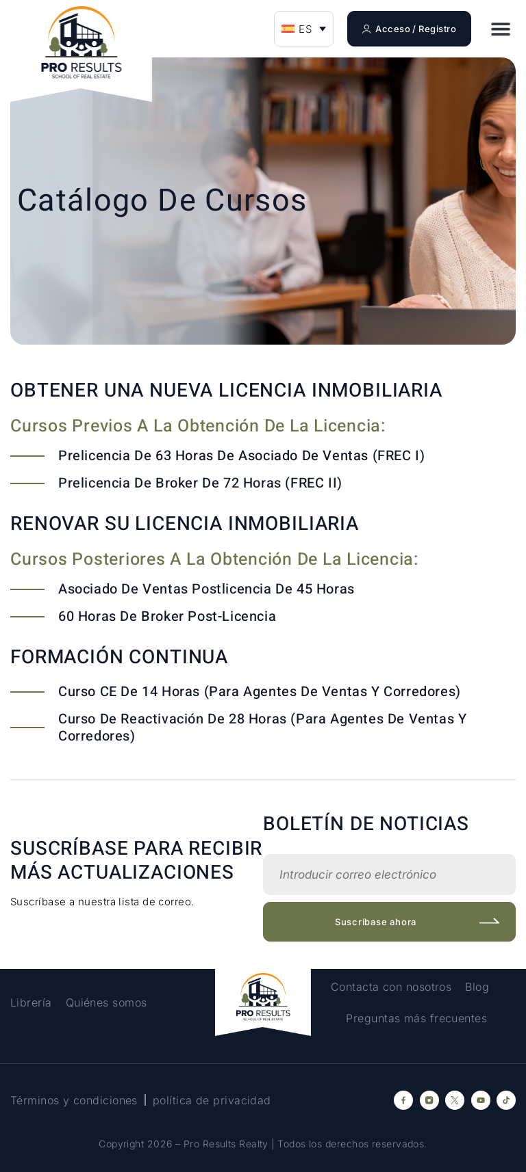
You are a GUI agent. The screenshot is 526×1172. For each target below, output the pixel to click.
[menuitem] (304, 28)
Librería (31, 1002)
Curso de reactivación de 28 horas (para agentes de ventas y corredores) (262, 727)
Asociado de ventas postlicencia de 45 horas (206, 589)
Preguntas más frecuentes (416, 1018)
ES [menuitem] (305, 29)
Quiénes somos (106, 1002)
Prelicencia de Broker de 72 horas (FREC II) (200, 483)
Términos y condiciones (74, 1100)
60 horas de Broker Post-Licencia (167, 616)
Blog (477, 987)
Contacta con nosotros (391, 987)
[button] (500, 29)
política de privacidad (212, 1100)
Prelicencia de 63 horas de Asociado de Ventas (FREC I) (241, 456)
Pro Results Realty (226, 1143)
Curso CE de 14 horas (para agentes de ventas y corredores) (259, 692)
